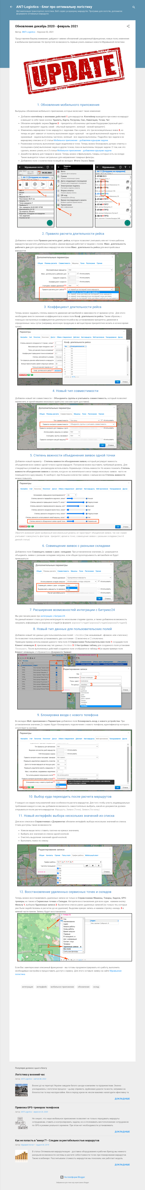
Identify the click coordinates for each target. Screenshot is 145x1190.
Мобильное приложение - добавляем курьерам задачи (81, 140)
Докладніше (122, 1098)
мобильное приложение (62, 987)
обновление (83, 987)
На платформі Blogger (72, 1177)
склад (96, 987)
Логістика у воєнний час (30, 1074)
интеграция (27, 987)
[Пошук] (134, 7)
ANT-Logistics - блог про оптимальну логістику (54, 7)
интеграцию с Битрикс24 (53, 616)
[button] (128, 26)
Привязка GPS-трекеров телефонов (37, 1107)
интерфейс (42, 987)
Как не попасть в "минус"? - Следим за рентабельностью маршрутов (57, 1140)
